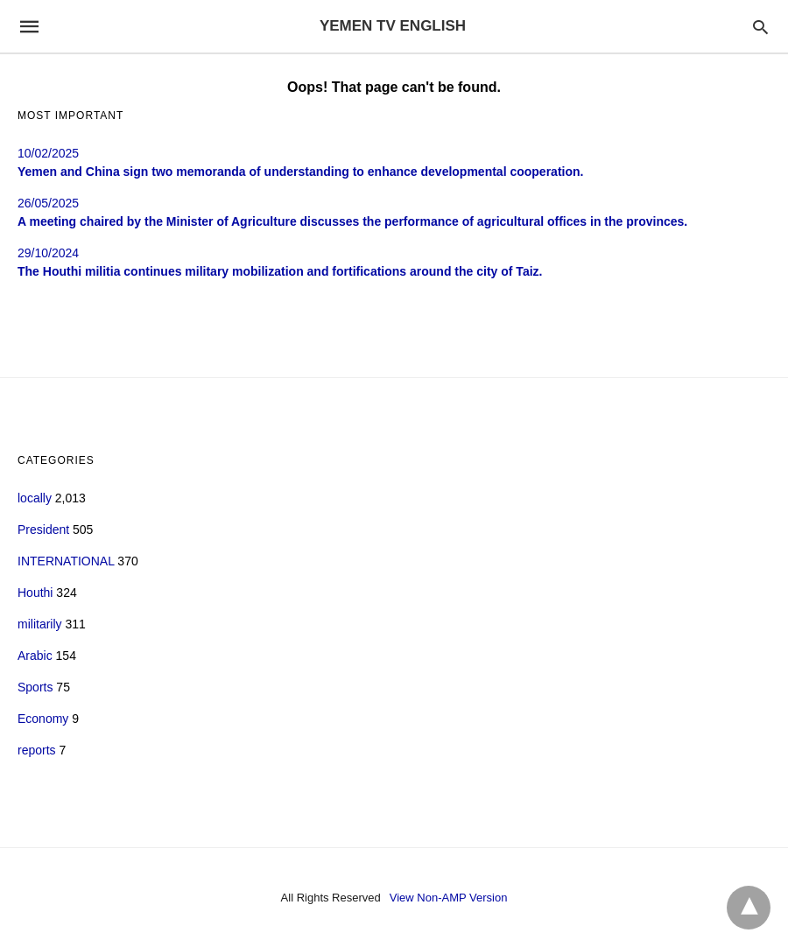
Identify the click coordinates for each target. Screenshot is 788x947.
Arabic (35, 656)
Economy (43, 719)
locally (35, 498)
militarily (40, 624)
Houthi (35, 593)
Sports (35, 687)
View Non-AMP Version (449, 897)
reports (37, 750)
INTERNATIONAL (66, 561)
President (43, 530)
